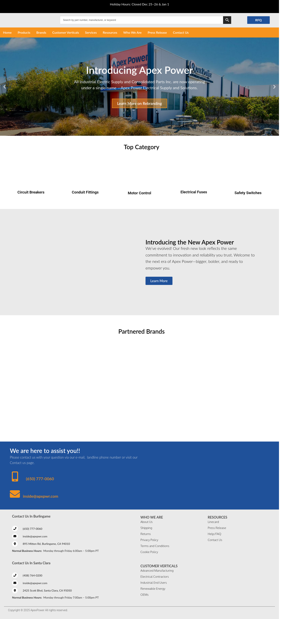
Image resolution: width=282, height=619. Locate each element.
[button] (4, 86)
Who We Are (132, 32)
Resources (110, 32)
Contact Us (181, 32)
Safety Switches (248, 193)
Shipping (146, 528)
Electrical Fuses (193, 192)
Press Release (157, 32)
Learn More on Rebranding (139, 103)
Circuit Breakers (30, 192)
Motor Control (139, 193)
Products (24, 32)
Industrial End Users (153, 583)
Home (7, 32)
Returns (145, 534)
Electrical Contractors (154, 576)
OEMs (144, 595)
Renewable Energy (152, 589)
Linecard (213, 522)
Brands (41, 32)
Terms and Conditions (154, 546)
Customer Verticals (65, 32)
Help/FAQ (214, 534)
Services (91, 32)
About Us (146, 522)
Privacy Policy (149, 540)
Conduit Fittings (85, 192)
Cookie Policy (149, 552)
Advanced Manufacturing (156, 570)
